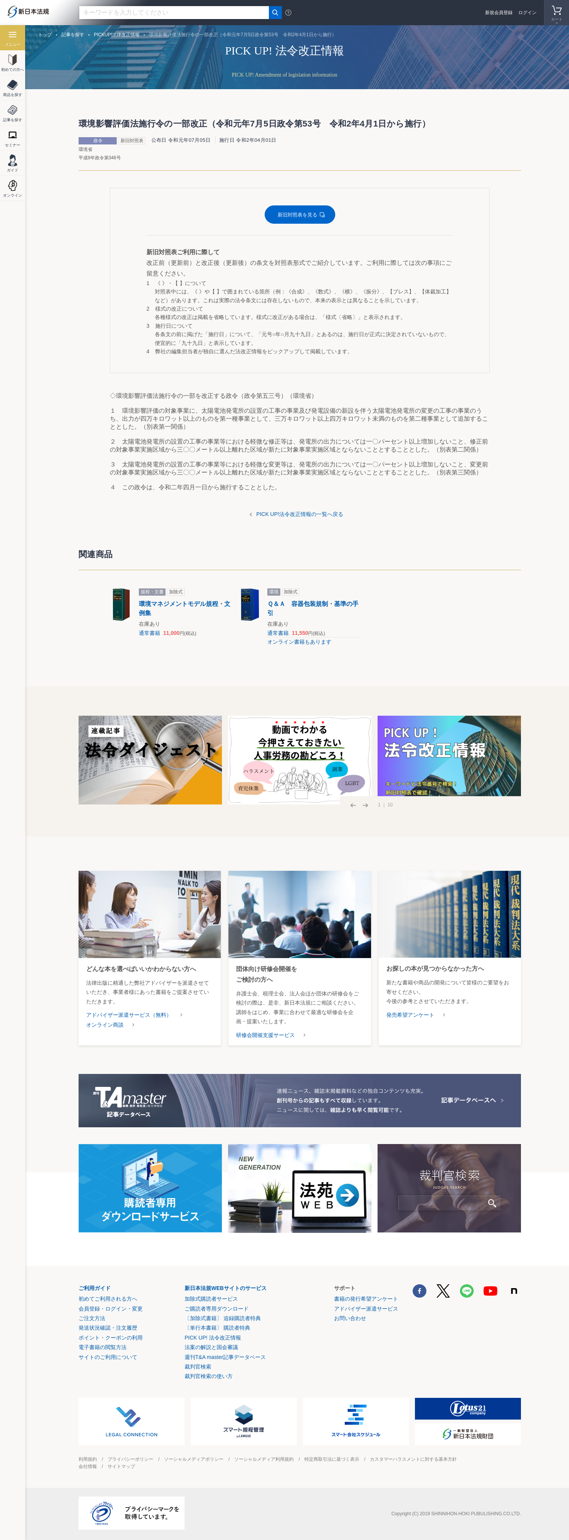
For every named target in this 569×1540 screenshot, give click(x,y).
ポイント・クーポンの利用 (111, 1338)
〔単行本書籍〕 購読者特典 (217, 1328)
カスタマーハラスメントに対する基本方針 (413, 1459)
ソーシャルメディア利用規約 (264, 1459)
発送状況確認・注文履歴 (108, 1328)
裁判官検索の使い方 (209, 1376)
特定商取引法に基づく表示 (331, 1459)
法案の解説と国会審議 (211, 1347)
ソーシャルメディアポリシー (193, 1459)
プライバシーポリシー (130, 1459)
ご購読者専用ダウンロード (217, 1309)
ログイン (527, 12)
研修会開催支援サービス (265, 1035)
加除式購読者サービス (211, 1299)
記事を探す (72, 34)
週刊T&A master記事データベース (225, 1357)
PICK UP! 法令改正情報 (213, 1338)
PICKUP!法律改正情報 (117, 34)
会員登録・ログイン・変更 (111, 1309)
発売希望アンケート (410, 1015)
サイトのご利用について (108, 1357)
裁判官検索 (198, 1367)
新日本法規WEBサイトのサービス (226, 1288)
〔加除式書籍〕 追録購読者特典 (223, 1318)
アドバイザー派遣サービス (366, 1309)
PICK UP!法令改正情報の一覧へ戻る (299, 514)
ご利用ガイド (95, 1288)
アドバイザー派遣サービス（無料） (129, 1015)
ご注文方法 (92, 1318)
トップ (45, 34)
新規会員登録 (499, 12)
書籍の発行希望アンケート (366, 1299)
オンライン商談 (105, 1025)
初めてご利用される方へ (108, 1299)
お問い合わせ (350, 1318)
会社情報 (88, 1466)
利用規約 (88, 1459)
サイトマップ (121, 1466)
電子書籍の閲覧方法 (103, 1347)
